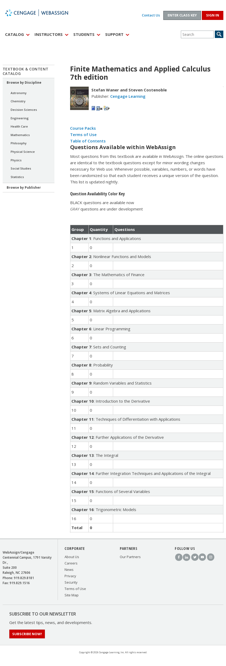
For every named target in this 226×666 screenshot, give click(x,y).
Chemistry (18, 101)
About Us (72, 556)
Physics (16, 160)
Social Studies (21, 168)
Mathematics (20, 135)
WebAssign (42, 13)
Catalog (14, 34)
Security (71, 582)
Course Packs (83, 128)
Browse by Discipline (24, 82)
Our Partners (130, 556)
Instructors (49, 34)
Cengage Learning (128, 96)
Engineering (20, 118)
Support (114, 34)
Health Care (19, 126)
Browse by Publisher (24, 187)
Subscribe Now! (27, 633)
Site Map (72, 595)
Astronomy (19, 93)
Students (84, 34)
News (69, 569)
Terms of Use (83, 134)
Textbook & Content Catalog (26, 71)
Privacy (70, 576)
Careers (71, 563)
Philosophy (19, 143)
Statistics (17, 177)
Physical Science (23, 152)
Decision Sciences (24, 110)
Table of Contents (88, 141)
